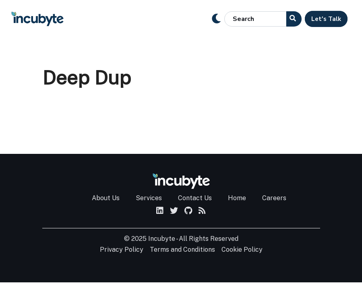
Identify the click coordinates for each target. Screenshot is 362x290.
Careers (274, 198)
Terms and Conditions (182, 249)
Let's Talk (326, 19)
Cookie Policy (242, 249)
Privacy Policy (121, 249)
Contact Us (195, 198)
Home (237, 198)
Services (149, 198)
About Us (106, 198)
